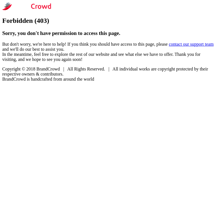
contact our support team (191, 44)
